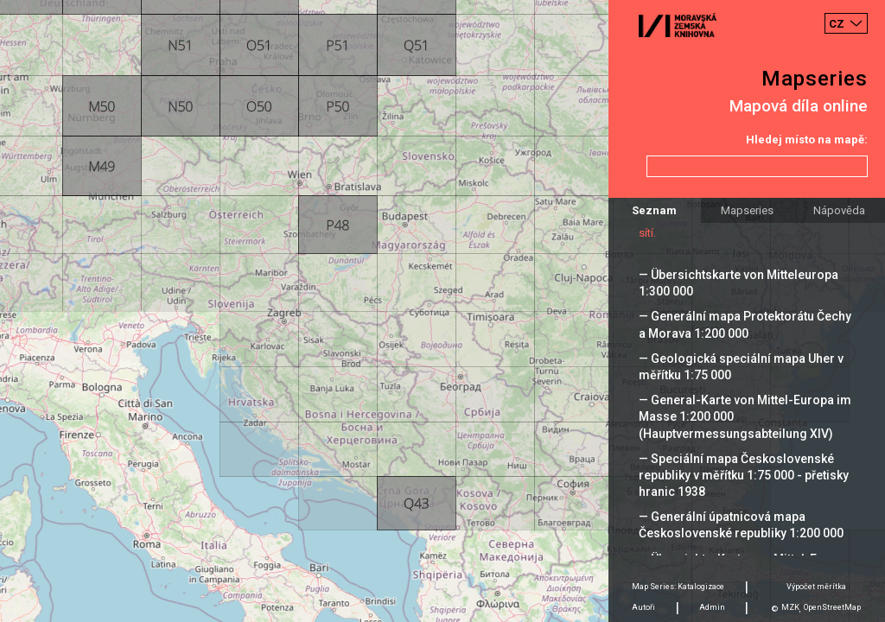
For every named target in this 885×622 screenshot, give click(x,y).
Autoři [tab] (643, 607)
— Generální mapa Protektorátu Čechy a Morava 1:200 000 (745, 324)
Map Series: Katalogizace (678, 586)
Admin (712, 607)
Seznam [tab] (654, 210)
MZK (790, 607)
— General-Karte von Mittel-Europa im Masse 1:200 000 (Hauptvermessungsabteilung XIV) (745, 416)
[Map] (442, 311)
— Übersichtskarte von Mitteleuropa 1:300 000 (738, 283)
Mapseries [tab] (747, 210)
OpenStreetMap (832, 607)
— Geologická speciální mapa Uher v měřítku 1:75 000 (741, 367)
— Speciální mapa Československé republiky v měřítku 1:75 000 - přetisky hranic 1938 (744, 475)
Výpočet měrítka (816, 586)
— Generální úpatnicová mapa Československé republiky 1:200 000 (741, 525)
